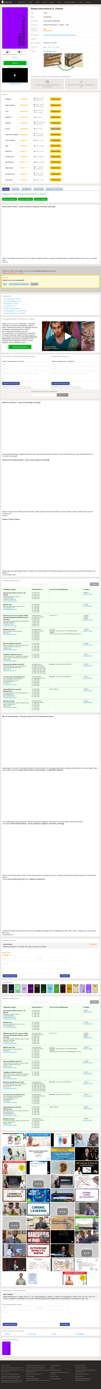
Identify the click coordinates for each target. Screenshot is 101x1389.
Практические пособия (82, 1374)
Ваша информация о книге (11, 1304)
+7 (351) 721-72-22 (88, 654)
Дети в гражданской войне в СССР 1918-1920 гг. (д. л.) (13, 1371)
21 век (59, 2)
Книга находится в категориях (15, 313)
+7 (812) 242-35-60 (88, 676)
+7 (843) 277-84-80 (88, 701)
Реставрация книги (50, 51)
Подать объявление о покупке (13, 361)
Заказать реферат (9, 199)
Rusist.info (8, 2)
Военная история (80, 1365)
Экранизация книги (15, 76)
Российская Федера (81, 1368)
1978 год (7, 1334)
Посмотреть (55, 99)
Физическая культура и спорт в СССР (12, 1368)
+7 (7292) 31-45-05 (88, 604)
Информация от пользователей (16, 311)
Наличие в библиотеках (13, 301)
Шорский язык (79, 1376)
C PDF (80, 2)
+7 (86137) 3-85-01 (87, 618)
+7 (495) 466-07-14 (88, 629)
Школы (52, 1368)
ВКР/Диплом (61, 35)
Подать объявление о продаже (62, 361)
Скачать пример (40, 199)
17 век (30, 2)
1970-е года (32, 1334)
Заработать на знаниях (54, 189)
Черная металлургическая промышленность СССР (83, 1379)
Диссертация (71, 35)
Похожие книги (10, 306)
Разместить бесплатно (60, 383)
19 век (44, 2)
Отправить (65, 976)
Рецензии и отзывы (11, 304)
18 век (37, 2)
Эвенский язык (30, 1376)
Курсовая (53, 35)
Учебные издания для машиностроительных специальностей (37, 1379)
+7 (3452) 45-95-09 (88, 643)
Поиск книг (21, 2)
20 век (52, 2)
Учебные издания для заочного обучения (59, 1373)
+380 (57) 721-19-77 (88, 592)
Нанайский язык (55, 1365)
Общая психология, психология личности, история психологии (10, 1377)
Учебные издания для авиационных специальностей (85, 1371)
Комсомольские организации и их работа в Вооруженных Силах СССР (11, 1381)
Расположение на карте (10, 601)
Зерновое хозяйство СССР (33, 1374)
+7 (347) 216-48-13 (88, 664)
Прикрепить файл (10, 976)
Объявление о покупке (13, 299)
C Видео (88, 2)
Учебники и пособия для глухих (35, 1365)
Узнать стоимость (25, 199)
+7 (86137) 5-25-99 (87, 617)
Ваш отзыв (6, 952)
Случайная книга (69, 2)
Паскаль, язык (5, 1365)
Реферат (47, 35)
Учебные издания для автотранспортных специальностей (38, 1371)
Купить (14, 63)
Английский (80, 1334)
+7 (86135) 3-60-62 (88, 689)
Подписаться (62, 395)
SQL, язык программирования (10, 1374)
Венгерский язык (55, 1378)
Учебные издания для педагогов (35, 1368)
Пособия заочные (55, 1370)
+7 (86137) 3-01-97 (88, 615)
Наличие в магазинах (12, 308)
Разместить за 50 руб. (10, 383)
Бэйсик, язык (54, 1376)
